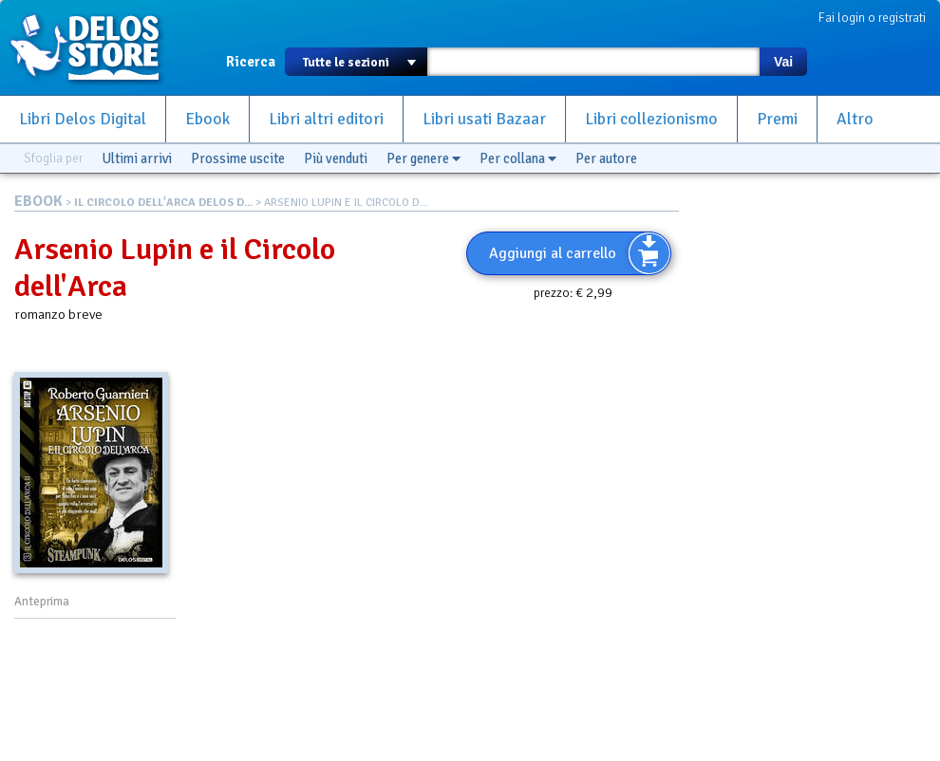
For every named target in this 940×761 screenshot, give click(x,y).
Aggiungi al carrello (552, 253)
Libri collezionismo (651, 119)
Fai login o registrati (872, 17)
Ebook (207, 119)
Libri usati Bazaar (484, 119)
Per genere (423, 158)
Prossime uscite (238, 158)
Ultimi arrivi (137, 158)
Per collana (517, 158)
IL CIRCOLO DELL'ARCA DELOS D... (163, 202)
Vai (783, 61)
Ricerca (250, 61)
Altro (855, 119)
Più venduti (335, 158)
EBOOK (38, 201)
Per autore (606, 158)
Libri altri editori (326, 119)
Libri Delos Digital (82, 119)
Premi (777, 119)
